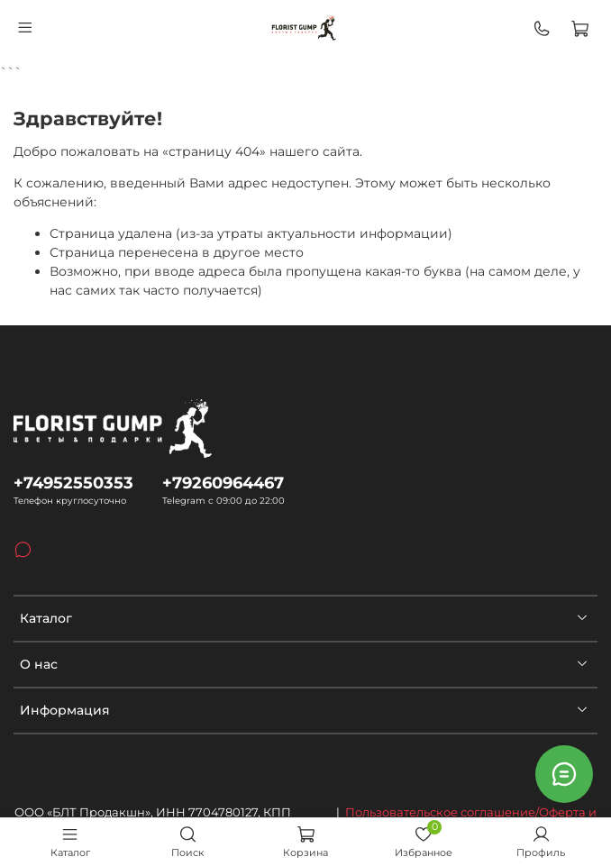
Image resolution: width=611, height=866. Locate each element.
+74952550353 (73, 482)
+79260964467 (223, 482)
